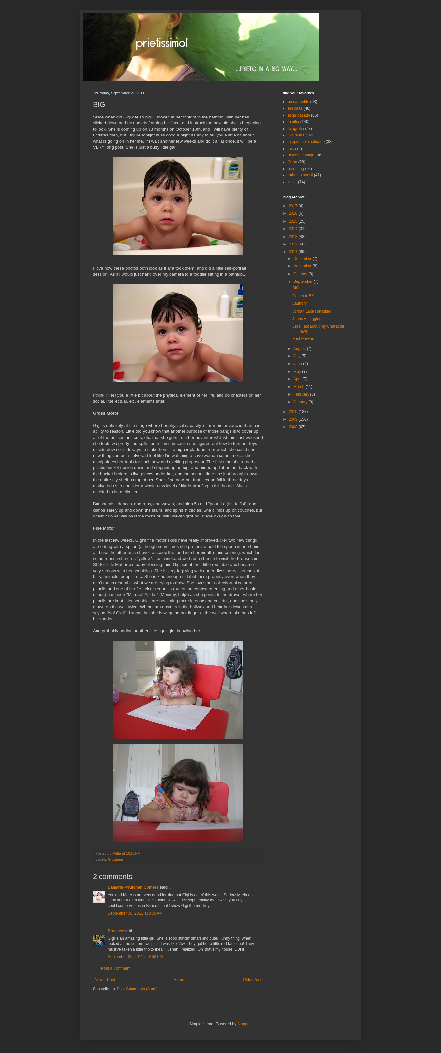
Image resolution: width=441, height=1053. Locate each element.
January (301, 402)
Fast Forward (304, 338)
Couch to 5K (303, 296)
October (301, 274)
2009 (294, 419)
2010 (294, 411)
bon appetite (298, 102)
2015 (294, 221)
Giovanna (115, 859)
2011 (294, 251)
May (297, 371)
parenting (296, 168)
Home (179, 979)
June (298, 363)
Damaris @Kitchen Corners (133, 887)
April (297, 379)
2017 (294, 206)
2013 (294, 236)
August (300, 348)
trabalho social (300, 175)
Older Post (252, 979)
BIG (295, 288)
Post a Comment (115, 968)
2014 (294, 229)
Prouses (115, 931)
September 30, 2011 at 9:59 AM (135, 913)
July (297, 356)
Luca (292, 148)
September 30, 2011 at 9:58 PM (135, 956)
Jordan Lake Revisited (311, 311)
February (301, 394)
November (303, 266)
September (303, 281)
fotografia (296, 128)
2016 (294, 213)
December (303, 258)
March (299, 386)
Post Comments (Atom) (137, 989)
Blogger (244, 1024)
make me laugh (301, 155)
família (293, 121)
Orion (292, 162)
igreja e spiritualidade (306, 141)
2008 (294, 427)
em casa (295, 108)
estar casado (299, 115)
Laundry (299, 303)
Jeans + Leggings (307, 319)
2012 (294, 244)
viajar (292, 182)
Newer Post (105, 979)
